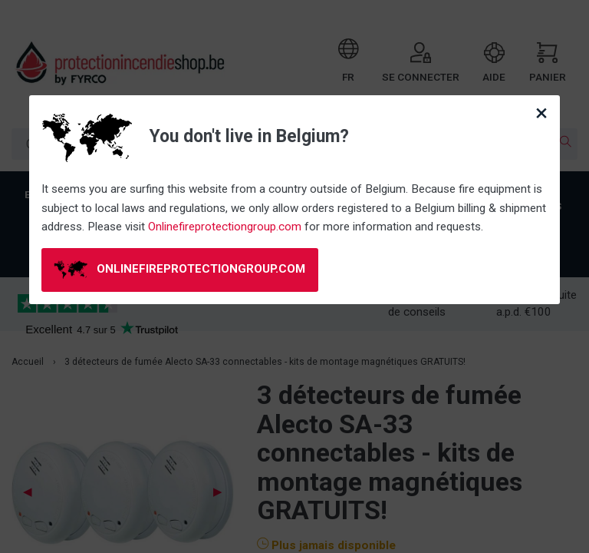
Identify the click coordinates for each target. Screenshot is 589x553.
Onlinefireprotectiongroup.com (224, 226)
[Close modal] (541, 112)
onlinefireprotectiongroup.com (180, 269)
